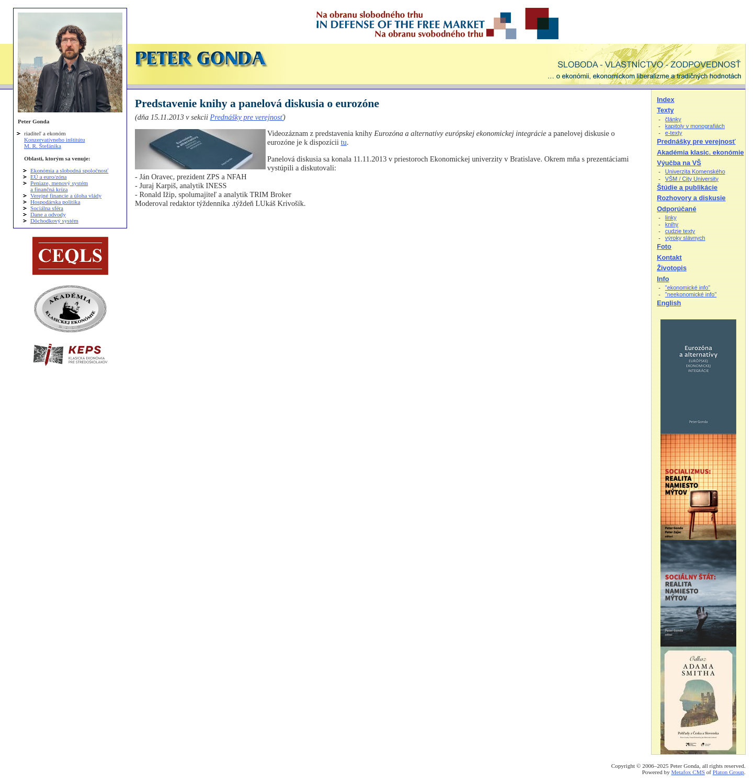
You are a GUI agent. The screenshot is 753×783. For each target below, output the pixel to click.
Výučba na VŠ (679, 163)
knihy (671, 224)
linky (671, 217)
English (669, 303)
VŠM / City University (691, 179)
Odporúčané (676, 209)
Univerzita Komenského (695, 171)
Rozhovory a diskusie (691, 198)
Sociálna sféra (46, 208)
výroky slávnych (685, 238)
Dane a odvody (48, 214)
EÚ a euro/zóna (48, 177)
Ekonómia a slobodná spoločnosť (69, 170)
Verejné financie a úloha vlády (65, 195)
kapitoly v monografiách (695, 126)
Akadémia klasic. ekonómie (700, 152)
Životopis (672, 268)
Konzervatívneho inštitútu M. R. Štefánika (54, 142)
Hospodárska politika (55, 202)
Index (665, 99)
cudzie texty (680, 231)
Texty (665, 110)
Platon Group (728, 772)
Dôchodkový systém (54, 220)
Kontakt (669, 257)
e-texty (673, 133)
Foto (664, 246)
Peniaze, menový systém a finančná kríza (59, 186)
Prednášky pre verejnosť (246, 117)
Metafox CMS (688, 772)
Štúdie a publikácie (687, 187)
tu (344, 142)
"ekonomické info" (687, 287)
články (673, 119)
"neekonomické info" (690, 294)
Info (663, 279)
